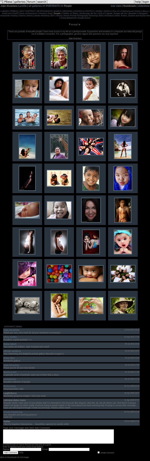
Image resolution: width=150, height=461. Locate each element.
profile (23, 6)
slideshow (144, 6)
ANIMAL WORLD (103, 11)
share (19, 326)
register (22, 447)
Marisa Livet (9, 372)
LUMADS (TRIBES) (9, 11)
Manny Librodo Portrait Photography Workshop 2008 (79, 15)
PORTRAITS (53, 6)
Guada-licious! (84, 18)
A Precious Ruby (44, 13)
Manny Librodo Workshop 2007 (40, 15)
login (14, 447)
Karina (22, 15)
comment (9, 326)
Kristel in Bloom (142, 11)
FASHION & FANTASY (84, 11)
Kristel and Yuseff (10, 13)
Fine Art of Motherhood (123, 11)
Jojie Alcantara (11, 330)
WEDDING (67, 11)
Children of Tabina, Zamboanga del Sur (79, 13)
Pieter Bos (9, 358)
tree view (116, 6)
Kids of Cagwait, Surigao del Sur (113, 13)
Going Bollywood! (68, 18)
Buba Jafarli (9, 344)
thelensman (9, 386)
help (21, 455)
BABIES (57, 11)
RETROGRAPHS (44, 11)
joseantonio (9, 379)
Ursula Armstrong (12, 412)
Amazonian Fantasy (9, 15)
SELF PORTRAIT (27, 11)
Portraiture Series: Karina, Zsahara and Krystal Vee (127, 15)
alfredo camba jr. (12, 351)
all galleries (35, 6)
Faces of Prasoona (27, 13)
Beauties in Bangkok (138, 13)
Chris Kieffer (10, 337)
